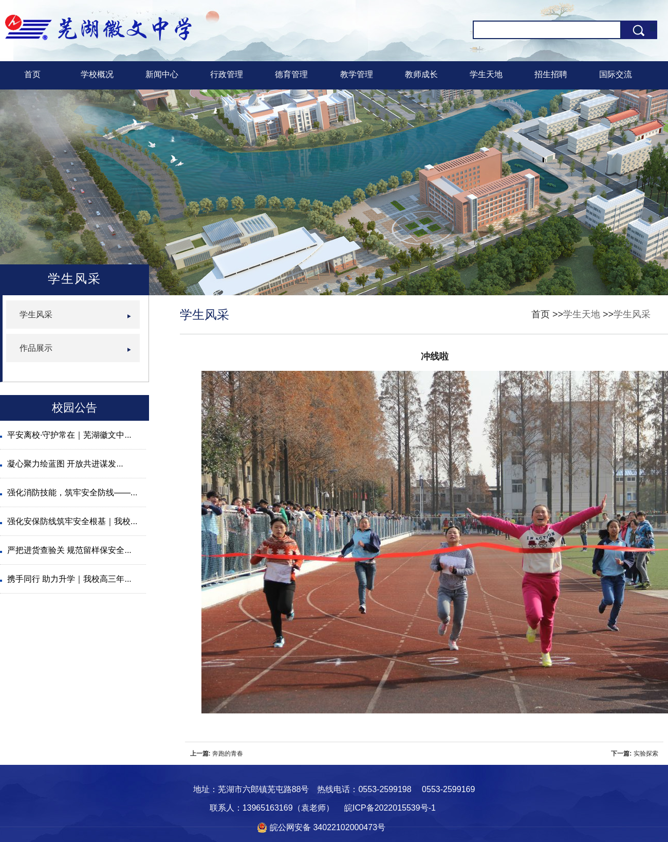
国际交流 (615, 74)
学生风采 (632, 314)
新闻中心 (161, 74)
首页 (32, 74)
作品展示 (36, 348)
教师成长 (421, 74)
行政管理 (226, 74)
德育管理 (291, 74)
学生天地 (486, 74)
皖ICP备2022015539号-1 (390, 807)
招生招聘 (550, 74)
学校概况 (97, 74)
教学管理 (356, 74)
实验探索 (646, 753)
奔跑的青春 (227, 753)
